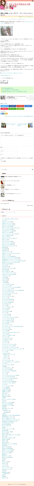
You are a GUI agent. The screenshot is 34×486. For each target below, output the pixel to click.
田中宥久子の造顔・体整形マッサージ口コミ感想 (10, 434)
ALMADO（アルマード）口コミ (7, 223)
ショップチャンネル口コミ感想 (7, 318)
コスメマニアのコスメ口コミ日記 (19, 5)
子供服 (3, 413)
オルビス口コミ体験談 (6, 294)
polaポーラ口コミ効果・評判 (7, 226)
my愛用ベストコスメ (5, 254)
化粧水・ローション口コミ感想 (7, 402)
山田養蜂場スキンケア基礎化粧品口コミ (9, 421)
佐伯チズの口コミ (5, 394)
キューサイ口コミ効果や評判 (7, 302)
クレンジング (4, 305)
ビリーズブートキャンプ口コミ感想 (8, 345)
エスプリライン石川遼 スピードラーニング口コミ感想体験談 (12, 290)
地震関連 (3, 406)
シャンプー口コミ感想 (6, 314)
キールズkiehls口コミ (5, 303)
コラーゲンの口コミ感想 (6, 311)
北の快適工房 (6, 473)
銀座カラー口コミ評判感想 (6, 457)
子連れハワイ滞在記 (5, 236)
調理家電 (3, 454)
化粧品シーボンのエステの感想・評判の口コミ (10, 227)
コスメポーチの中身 (5, 308)
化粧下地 (3, 400)
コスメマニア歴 (4, 309)
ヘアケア (19, 116)
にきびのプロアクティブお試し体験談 (8, 274)
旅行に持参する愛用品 (6, 424)
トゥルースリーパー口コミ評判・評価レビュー (10, 332)
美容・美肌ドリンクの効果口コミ (8, 437)
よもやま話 (4, 281)
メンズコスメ (4, 464)
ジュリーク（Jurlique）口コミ (7, 320)
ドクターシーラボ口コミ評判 (7, 229)
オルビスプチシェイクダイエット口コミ (9, 293)
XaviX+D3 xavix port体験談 (7, 263)
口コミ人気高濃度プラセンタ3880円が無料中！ (10, 89)
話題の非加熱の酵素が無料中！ (8, 88)
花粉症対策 (4, 445)
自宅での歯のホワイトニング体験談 (8, 230)
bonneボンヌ (6, 355)
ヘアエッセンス (15, 116)
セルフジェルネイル (5, 327)
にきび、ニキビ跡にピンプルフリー (8, 272)
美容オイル (4, 436)
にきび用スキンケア (5, 275)
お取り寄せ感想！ (5, 266)
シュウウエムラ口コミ (6, 315)
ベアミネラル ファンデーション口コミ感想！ (10, 233)
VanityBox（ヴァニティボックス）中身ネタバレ (10, 262)
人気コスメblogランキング (6, 75)
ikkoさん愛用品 (4, 248)
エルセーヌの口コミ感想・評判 (7, 291)
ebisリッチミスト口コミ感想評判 (7, 244)
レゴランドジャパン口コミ (6, 467)
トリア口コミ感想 (5, 333)
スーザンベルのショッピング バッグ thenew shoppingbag (12, 326)
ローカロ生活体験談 (5, 388)
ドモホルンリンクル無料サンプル (8, 335)
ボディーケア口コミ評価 (6, 369)
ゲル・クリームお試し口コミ (7, 306)
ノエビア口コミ (4, 341)
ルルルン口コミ (4, 466)
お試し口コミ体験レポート (6, 271)
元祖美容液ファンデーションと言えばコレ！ (12, 189)
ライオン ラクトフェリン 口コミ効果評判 (9, 378)
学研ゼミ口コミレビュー (6, 469)
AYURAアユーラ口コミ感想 (6, 221)
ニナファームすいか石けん (6, 338)
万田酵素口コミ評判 (5, 391)
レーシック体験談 (5, 387)
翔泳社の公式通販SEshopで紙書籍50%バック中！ (13, 176)
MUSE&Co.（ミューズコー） (9, 354)
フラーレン (4, 363)
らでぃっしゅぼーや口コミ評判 (7, 284)
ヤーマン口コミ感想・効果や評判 (8, 376)
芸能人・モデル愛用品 (6, 446)
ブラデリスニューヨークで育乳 (7, 364)
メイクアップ (4, 373)
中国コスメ (4, 393)
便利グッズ (5, 282)
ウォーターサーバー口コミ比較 (7, 288)
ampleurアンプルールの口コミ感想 (8, 224)
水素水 (3, 474)
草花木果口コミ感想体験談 (6, 448)
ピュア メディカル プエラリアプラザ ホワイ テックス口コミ (12, 348)
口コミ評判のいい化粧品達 (6, 403)
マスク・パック (4, 372)
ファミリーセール (5, 353)
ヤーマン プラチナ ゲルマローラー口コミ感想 (10, 375)
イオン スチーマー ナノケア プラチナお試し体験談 (10, 287)
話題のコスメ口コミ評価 (6, 452)
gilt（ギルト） (6, 357)
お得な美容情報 (4, 269)
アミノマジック (9, 116)
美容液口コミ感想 (5, 439)
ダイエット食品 (4, 330)
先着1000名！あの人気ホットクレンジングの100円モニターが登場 (14, 91)
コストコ (3, 220)
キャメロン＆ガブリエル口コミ (7, 300)
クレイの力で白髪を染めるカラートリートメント (13, 193)
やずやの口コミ (4, 280)
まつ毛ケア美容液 (5, 278)
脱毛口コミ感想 (4, 442)
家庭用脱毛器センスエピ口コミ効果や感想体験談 (10, 415)
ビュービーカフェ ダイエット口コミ (8, 344)
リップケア (4, 384)
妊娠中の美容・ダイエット (6, 408)
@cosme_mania (30, 116)
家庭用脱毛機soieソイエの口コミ (7, 416)
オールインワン (4, 297)
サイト (1, 154)
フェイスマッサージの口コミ (7, 360)
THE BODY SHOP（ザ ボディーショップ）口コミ (10, 259)
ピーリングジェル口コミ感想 (7, 350)
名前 (1, 147)
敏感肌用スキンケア (5, 472)
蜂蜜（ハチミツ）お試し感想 (7, 451)
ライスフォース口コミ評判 (6, 379)
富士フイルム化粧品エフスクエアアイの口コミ (10, 419)
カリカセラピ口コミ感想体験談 (7, 299)
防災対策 (3, 458)
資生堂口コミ (4, 477)
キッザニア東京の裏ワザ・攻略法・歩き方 (9, 218)
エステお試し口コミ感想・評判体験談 (8, 381)
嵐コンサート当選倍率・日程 (7, 235)
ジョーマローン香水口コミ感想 (7, 321)
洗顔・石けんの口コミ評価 (6, 431)
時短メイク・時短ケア (6, 425)
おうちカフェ (4, 265)
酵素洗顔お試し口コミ (6, 455)
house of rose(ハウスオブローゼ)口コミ (9, 245)
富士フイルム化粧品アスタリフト (8, 418)
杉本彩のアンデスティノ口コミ (7, 428)
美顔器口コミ (4, 440)
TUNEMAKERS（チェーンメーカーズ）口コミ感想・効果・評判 (13, 260)
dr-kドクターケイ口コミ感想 (7, 241)
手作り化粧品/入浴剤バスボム (7, 422)
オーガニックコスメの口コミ (7, 296)
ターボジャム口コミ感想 (6, 329)
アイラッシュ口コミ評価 (6, 285)
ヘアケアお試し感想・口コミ (7, 367)
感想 (25, 116)
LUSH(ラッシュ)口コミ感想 (6, 232)
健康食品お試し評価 (5, 396)
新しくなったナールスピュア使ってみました (12, 180)
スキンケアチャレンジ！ (6, 324)
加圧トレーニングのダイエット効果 (8, 399)
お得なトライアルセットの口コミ (8, 268)
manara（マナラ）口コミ (6, 251)
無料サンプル (4, 433)
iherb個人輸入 (4, 247)
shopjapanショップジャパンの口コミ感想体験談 (10, 257)
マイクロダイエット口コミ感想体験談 (8, 370)
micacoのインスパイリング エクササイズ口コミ (10, 253)
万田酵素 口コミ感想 (6, 390)
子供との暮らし (6, 410)
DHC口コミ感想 (5, 239)
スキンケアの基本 (5, 323)
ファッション (4, 351)
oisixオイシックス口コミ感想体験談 (8, 256)
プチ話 (3, 366)
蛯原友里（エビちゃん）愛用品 (7, 449)
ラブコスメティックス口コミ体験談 (8, 382)
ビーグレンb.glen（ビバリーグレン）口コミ (9, 347)
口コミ (22, 116)
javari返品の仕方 (5, 250)
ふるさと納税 (4, 277)
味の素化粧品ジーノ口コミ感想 (7, 405)
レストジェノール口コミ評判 (7, 385)
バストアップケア (5, 342)
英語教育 (3, 476)
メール (2, 150)
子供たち (3, 409)
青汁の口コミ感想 (5, 461)
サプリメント (4, 312)
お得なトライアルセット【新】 (7, 242)
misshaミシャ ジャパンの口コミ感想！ (8, 238)
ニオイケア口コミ (5, 336)
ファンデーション (5, 358)
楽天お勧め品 (4, 430)
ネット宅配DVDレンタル (6, 339)
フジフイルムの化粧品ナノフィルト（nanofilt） (10, 361)
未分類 (3, 427)
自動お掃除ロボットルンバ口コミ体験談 (9, 443)
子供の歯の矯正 (6, 412)
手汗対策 (3, 470)
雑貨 (3, 460)
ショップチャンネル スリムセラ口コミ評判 (9, 317)
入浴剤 (3, 397)
